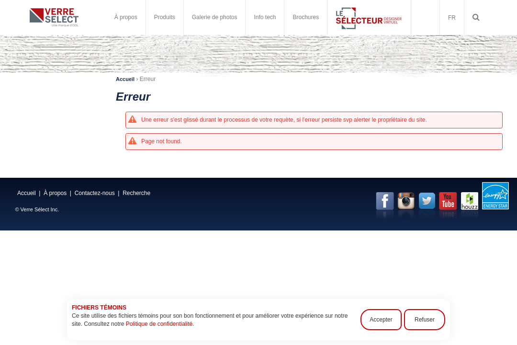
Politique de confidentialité (159, 324)
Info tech (265, 17)
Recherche (136, 193)
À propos (125, 17)
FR (452, 17)
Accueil (125, 79)
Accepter (381, 319)
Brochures (305, 17)
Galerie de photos (214, 17)
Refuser (425, 319)
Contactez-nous (95, 193)
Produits (164, 17)
